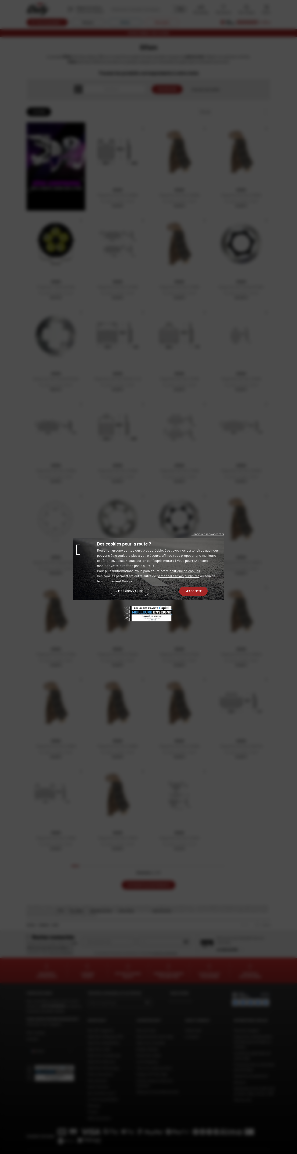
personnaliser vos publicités (178, 576)
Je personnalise (129, 591)
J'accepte (193, 591)
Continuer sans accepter (207, 534)
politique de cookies (185, 571)
